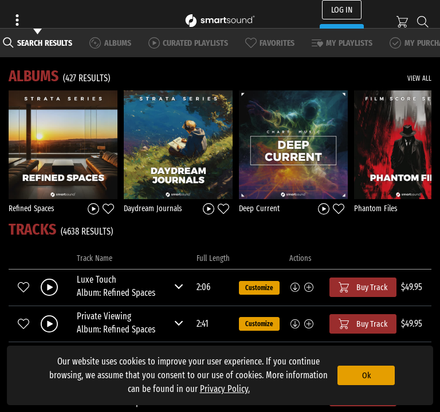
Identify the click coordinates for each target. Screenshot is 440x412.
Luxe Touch (96, 279)
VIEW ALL (419, 78)
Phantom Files (376, 208)
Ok (366, 375)
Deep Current (259, 208)
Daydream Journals (153, 208)
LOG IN (341, 10)
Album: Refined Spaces (116, 292)
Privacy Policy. (225, 388)
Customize (259, 288)
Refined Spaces (31, 208)
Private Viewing (104, 316)
